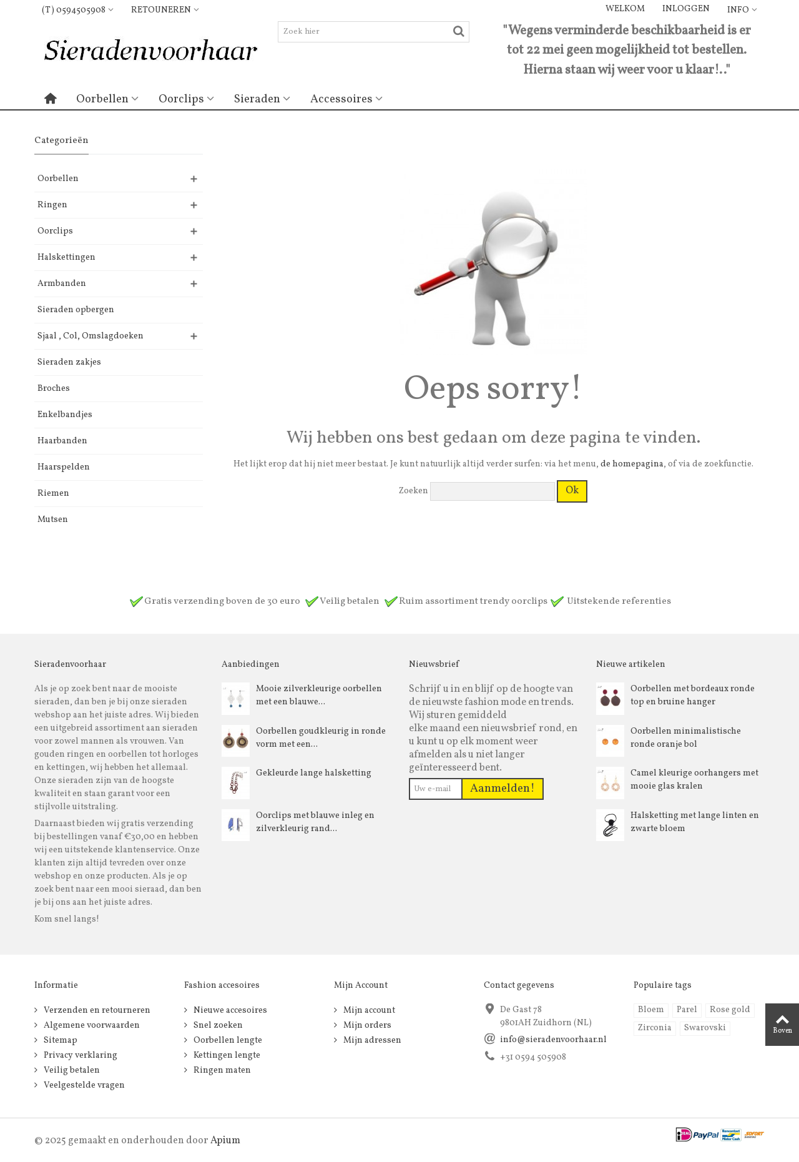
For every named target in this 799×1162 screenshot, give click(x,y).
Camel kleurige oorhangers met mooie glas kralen (694, 779)
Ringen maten (221, 1070)
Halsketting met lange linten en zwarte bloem (694, 822)
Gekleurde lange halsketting (313, 773)
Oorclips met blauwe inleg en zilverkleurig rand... (315, 822)
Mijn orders (366, 1026)
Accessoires (341, 99)
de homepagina (632, 464)
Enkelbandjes (64, 415)
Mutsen (52, 520)
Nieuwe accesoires (229, 1011)
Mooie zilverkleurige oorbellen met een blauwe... (319, 695)
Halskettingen (66, 257)
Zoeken (413, 491)
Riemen (53, 494)
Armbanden (61, 284)
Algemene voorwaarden (91, 1026)
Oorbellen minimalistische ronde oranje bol (685, 738)
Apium (225, 1141)
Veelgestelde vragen (83, 1085)
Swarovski (705, 1028)
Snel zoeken (217, 1026)
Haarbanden (62, 441)
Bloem (651, 1010)
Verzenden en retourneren (96, 1011)
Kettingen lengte (226, 1055)
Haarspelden (63, 467)
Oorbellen (102, 99)
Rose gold (730, 1010)
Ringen (52, 205)
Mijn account (368, 1011)
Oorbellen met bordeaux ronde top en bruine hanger (692, 695)
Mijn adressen (371, 1040)
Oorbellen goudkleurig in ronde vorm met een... (321, 738)
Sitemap (59, 1040)
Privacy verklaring (79, 1055)
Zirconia (655, 1028)
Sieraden (257, 99)
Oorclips (181, 99)
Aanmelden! (502, 788)
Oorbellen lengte (227, 1040)
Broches (53, 389)
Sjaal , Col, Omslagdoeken (90, 336)
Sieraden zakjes (69, 362)
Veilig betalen (71, 1070)
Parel (687, 1010)
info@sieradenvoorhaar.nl (553, 1040)
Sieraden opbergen (75, 310)
